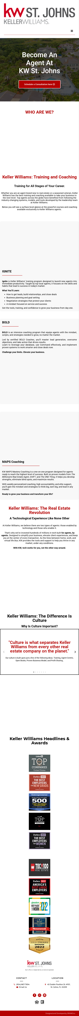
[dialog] (72, 30)
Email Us (21, 987)
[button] (3, 652)
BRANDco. (71, 1013)
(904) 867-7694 (21, 984)
